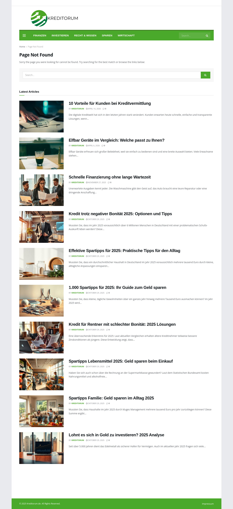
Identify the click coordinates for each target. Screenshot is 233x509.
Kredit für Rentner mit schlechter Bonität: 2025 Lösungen (122, 324)
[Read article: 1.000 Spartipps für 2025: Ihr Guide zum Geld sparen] (41, 301)
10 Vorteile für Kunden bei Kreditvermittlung (110, 103)
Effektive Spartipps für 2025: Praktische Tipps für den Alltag (124, 250)
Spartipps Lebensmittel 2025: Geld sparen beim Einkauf (121, 361)
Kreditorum (77, 108)
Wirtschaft (126, 35)
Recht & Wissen (85, 35)
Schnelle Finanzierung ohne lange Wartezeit (110, 177)
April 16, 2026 (93, 108)
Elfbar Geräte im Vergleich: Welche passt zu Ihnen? (116, 140)
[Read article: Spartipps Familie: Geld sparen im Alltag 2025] (41, 411)
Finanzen (39, 35)
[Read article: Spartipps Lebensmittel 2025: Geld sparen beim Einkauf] (41, 374)
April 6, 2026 (93, 145)
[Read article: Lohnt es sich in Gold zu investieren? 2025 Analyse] (41, 448)
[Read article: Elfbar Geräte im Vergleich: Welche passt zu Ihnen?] (41, 153)
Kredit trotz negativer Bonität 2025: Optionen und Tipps (120, 213)
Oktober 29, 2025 (95, 219)
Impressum (208, 503)
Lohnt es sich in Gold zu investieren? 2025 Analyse (116, 435)
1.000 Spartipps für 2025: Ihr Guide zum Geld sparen (117, 287)
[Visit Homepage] (49, 18)
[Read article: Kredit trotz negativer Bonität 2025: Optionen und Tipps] (41, 227)
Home (22, 46)
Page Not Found (35, 46)
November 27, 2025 (96, 182)
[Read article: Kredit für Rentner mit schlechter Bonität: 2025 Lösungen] (41, 337)
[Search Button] (207, 35)
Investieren (60, 35)
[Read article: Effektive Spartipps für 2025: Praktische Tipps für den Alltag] (41, 264)
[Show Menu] (24, 35)
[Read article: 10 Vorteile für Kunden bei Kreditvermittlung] (41, 116)
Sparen (107, 35)
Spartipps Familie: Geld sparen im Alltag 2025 (111, 398)
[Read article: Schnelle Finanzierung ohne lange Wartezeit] (41, 190)
